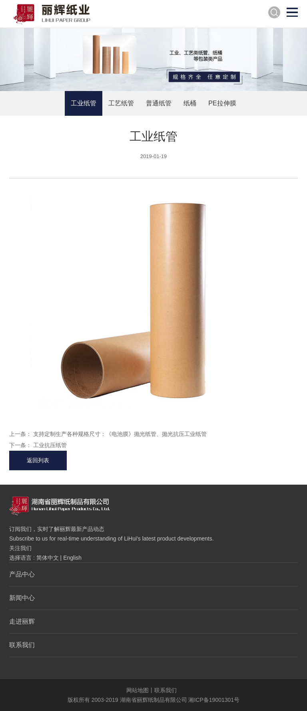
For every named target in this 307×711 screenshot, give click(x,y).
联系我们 (22, 645)
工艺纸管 (121, 103)
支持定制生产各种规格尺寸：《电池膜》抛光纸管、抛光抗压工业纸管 (120, 434)
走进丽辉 (22, 621)
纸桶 (189, 103)
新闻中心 (22, 597)
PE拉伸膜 (222, 103)
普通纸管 (158, 103)
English (72, 558)
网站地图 (137, 690)
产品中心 (22, 574)
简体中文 (47, 558)
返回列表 (38, 460)
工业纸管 (83, 103)
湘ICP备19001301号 (213, 700)
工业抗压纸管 (50, 445)
